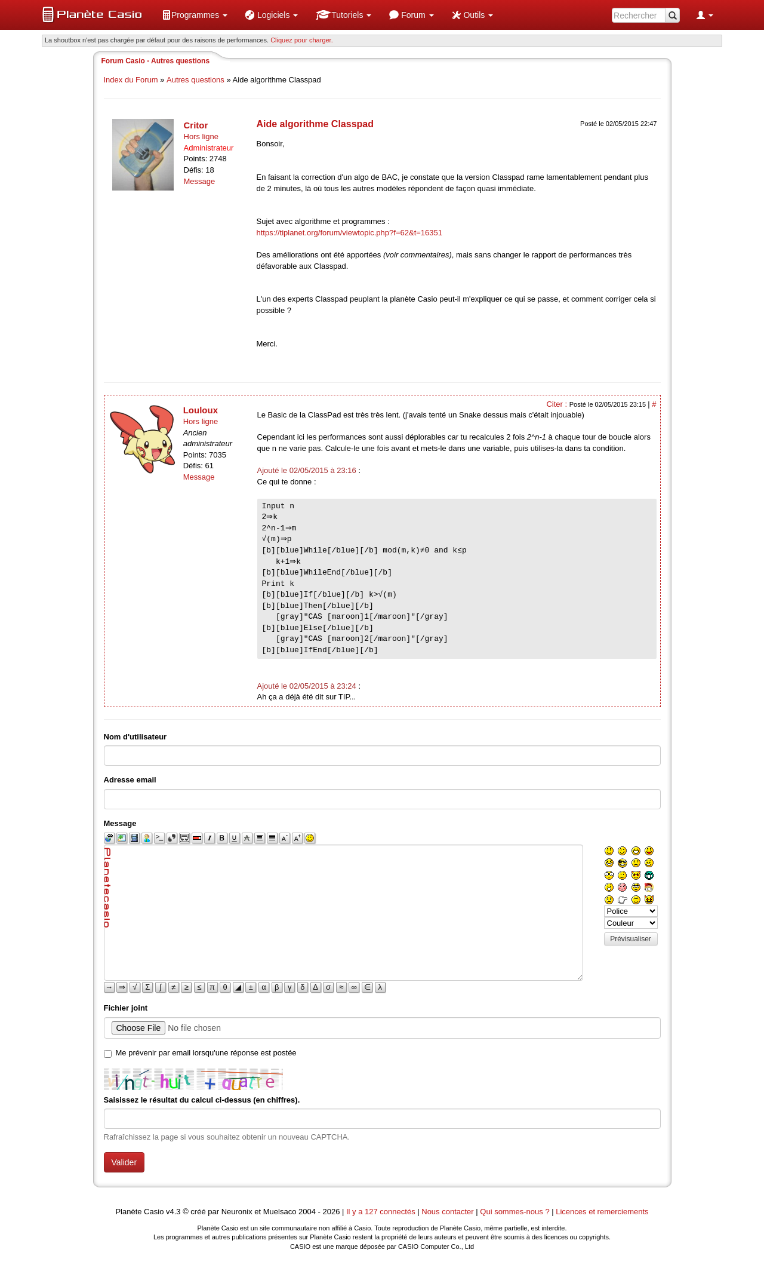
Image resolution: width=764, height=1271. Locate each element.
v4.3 (173, 1211)
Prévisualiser (630, 939)
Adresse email (130, 779)
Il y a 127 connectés (381, 1211)
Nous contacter (447, 1211)
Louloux (200, 410)
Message (199, 181)
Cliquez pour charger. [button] (301, 40)
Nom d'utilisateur (135, 736)
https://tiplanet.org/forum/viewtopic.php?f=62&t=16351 (349, 232)
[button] (194, 15)
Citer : (557, 404)
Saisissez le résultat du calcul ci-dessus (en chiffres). (202, 1099)
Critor (196, 125)
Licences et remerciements (602, 1211)
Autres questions (195, 79)
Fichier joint (126, 1007)
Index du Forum (131, 79)
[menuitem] (194, 15)
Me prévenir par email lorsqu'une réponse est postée (206, 1052)
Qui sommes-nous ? (514, 1211)
